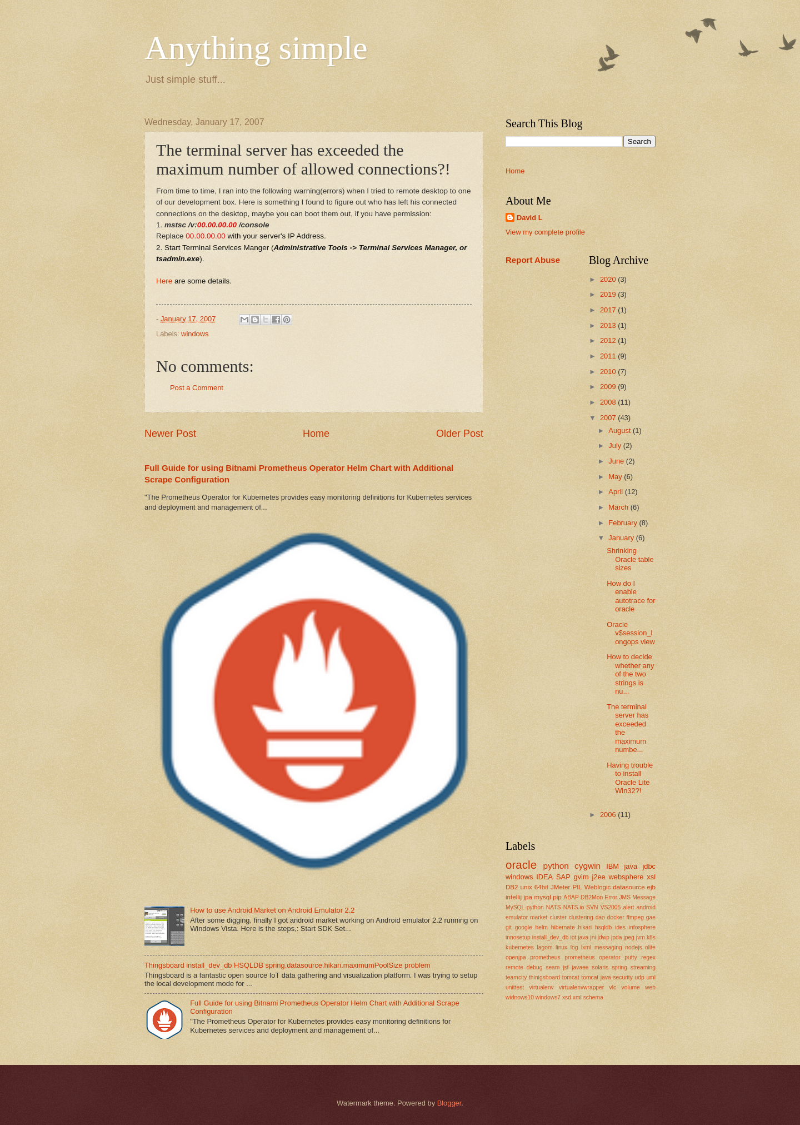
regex (648, 957)
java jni (587, 937)
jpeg (628, 937)
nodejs (633, 947)
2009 (609, 386)
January (622, 538)
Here (164, 281)
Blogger (449, 1103)
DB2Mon (592, 897)
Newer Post (170, 433)
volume (631, 987)
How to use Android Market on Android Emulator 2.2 (272, 910)
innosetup (518, 937)
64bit (541, 887)
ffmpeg (635, 917)
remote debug (524, 967)
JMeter (560, 887)
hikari (585, 927)
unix (526, 887)
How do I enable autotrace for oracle (631, 596)
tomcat (570, 977)
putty (630, 957)
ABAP (570, 897)
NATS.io (573, 907)
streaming (643, 967)
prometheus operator (592, 957)
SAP (563, 877)
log (574, 947)
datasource (628, 887)
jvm (640, 937)
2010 (609, 371)
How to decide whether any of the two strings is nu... (630, 674)
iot (574, 937)
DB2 (512, 887)
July (615, 445)
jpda (616, 937)
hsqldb (603, 927)
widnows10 (520, 997)
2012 (609, 340)
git (509, 927)
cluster (557, 917)
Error (610, 897)
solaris (600, 967)
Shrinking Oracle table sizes (630, 559)
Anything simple (256, 47)
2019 (609, 294)
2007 (609, 418)
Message (644, 897)
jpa (528, 897)
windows (194, 334)
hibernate (563, 927)
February (623, 523)
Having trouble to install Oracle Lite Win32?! (630, 778)
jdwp (603, 937)
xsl (651, 877)
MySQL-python (525, 907)
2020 (609, 279)
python (556, 865)
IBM (612, 866)
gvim (580, 877)
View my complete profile (545, 232)
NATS (553, 907)
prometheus (545, 957)
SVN (592, 907)
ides (620, 927)
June (617, 461)
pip (557, 897)
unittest (515, 987)
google (523, 927)
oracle (521, 864)
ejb (651, 887)
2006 (609, 814)
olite (650, 947)
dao (600, 917)
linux (561, 947)
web (650, 987)
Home (316, 433)
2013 (609, 325)
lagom (544, 947)
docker (615, 917)
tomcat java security (607, 977)
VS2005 (611, 907)
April (616, 491)
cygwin (587, 865)
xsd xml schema (582, 997)
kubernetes (520, 947)
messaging (608, 947)
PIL (577, 887)
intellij (514, 897)
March (619, 507)
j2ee (598, 877)
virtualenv (541, 987)
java (630, 866)
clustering (581, 917)
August (620, 430)
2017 (609, 310)
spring (619, 967)
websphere (626, 877)
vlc (613, 987)
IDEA (544, 877)
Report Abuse (533, 260)
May (616, 476)
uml (651, 977)
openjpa (516, 957)
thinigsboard (544, 977)
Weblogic (597, 887)
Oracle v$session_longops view (631, 633)
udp (639, 977)
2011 (609, 356)
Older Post (459, 433)
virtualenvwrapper (581, 987)
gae (651, 917)
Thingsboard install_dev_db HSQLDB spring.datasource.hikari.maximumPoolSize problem (287, 965)
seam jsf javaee (567, 967)
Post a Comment (196, 388)
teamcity (516, 977)
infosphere (642, 927)
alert (628, 907)
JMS (625, 897)
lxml (586, 947)
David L (530, 217)
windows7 (548, 997)
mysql (542, 897)
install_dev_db (550, 937)
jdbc (649, 866)
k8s (651, 937)
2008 (609, 402)
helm (542, 927)
